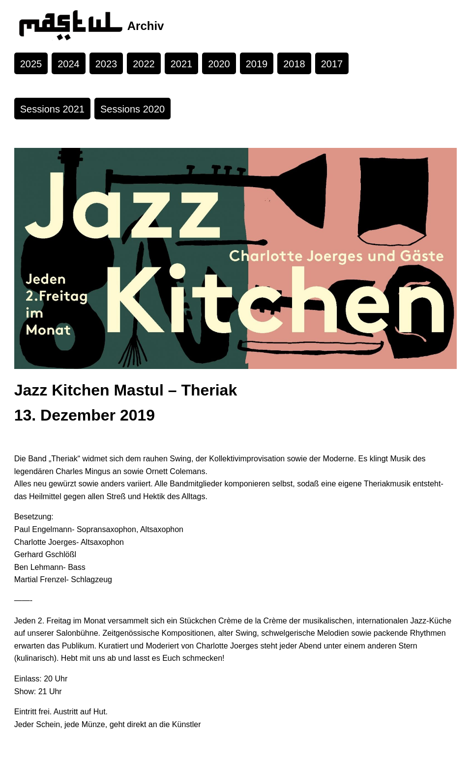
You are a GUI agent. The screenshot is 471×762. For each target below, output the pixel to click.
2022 (144, 63)
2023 (106, 63)
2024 (69, 63)
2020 (219, 63)
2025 (31, 63)
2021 (182, 63)
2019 (257, 63)
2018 (294, 63)
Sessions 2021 (52, 109)
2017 (332, 63)
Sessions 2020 (132, 109)
